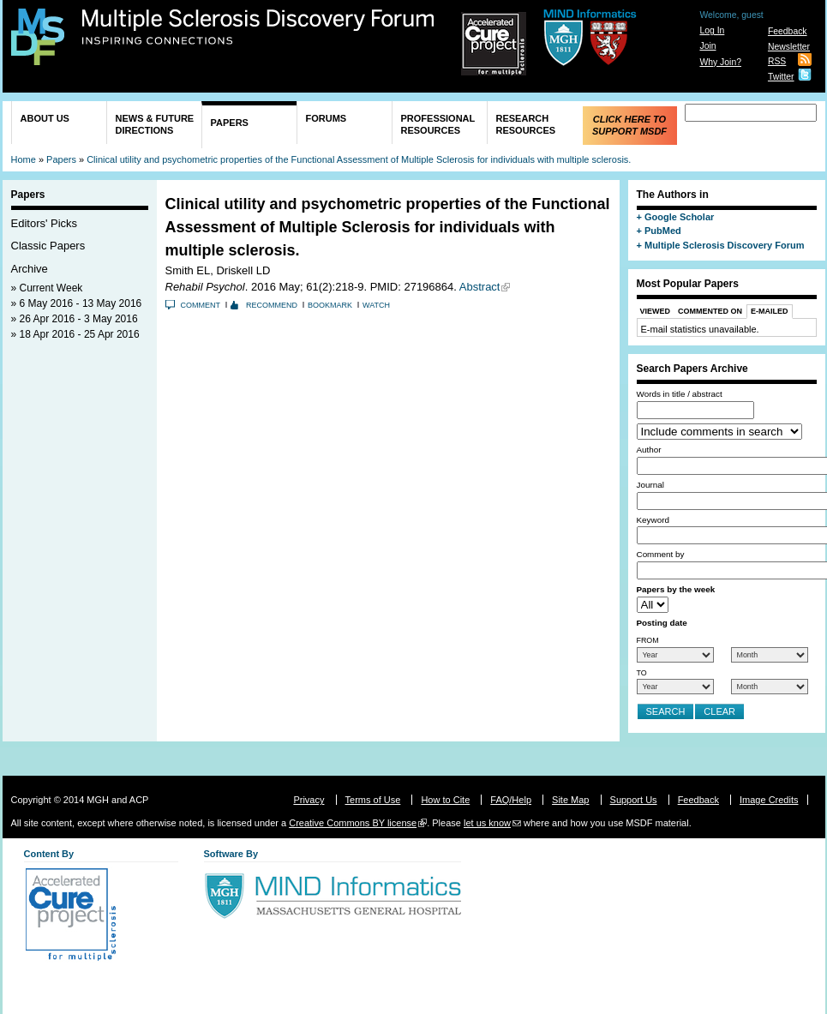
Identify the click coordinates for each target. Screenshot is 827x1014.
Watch (376, 305)
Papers (230, 122)
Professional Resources (438, 124)
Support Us (633, 800)
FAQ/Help (510, 800)
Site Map (570, 800)
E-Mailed (769, 311)
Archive (29, 268)
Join (707, 46)
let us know (487, 823)
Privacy (308, 800)
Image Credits (769, 800)
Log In (711, 30)
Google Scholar (679, 217)
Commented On (710, 311)
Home (23, 159)
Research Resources (526, 124)
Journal (650, 484)
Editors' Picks (44, 223)
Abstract (479, 286)
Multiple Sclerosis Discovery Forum (258, 27)
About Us (45, 118)
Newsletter (789, 46)
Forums (326, 118)
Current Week (51, 288)
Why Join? (720, 62)
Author (649, 449)
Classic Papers (48, 245)
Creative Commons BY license (352, 823)
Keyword (653, 520)
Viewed (655, 311)
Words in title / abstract (679, 394)
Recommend (271, 305)
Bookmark (330, 305)
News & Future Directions (155, 124)
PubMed (662, 230)
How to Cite (445, 800)
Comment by (661, 554)
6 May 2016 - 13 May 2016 (81, 303)
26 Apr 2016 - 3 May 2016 (79, 319)
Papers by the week (676, 589)
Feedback (787, 31)
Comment (201, 305)
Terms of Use (373, 800)
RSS (777, 61)
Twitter (781, 76)
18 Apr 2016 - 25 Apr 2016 (80, 334)
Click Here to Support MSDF (629, 125)
